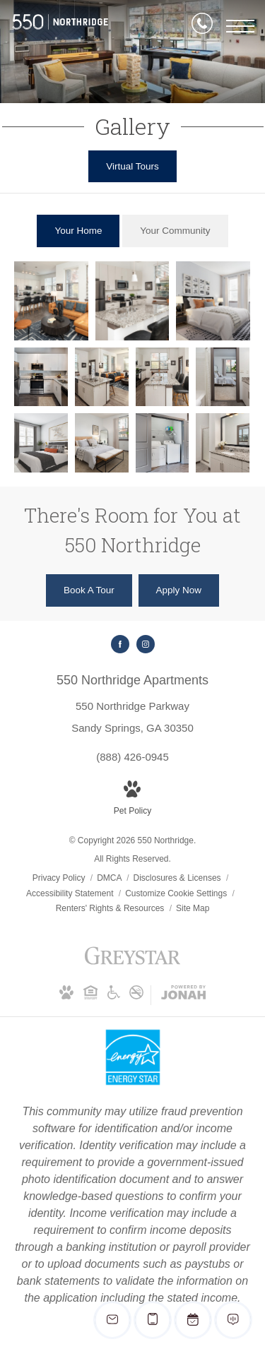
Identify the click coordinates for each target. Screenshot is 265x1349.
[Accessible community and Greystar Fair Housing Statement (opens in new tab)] (113, 995)
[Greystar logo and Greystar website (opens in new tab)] (132, 963)
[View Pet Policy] (132, 799)
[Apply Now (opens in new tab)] (179, 590)
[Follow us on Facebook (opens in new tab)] (120, 644)
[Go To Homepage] (60, 26)
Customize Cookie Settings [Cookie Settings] (176, 893)
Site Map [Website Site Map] (192, 908)
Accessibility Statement (71, 893)
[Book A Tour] (89, 590)
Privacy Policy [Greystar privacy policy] (59, 878)
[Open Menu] (240, 26)
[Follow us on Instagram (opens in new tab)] (145, 644)
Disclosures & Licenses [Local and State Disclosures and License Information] (178, 878)
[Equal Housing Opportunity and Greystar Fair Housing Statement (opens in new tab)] (90, 995)
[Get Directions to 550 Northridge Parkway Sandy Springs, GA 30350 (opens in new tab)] (132, 703)
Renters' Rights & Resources (111, 908)
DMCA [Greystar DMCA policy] (110, 878)
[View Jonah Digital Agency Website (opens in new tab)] (183, 995)
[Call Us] (202, 26)
